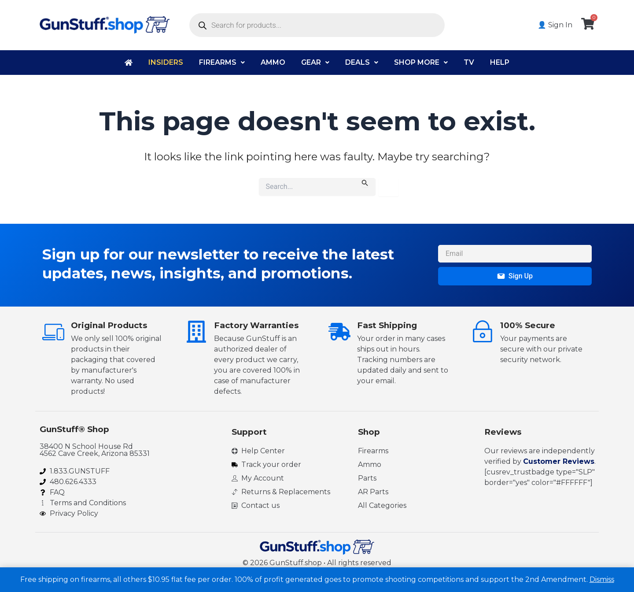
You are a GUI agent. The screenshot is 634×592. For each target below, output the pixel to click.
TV (469, 62)
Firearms (222, 62)
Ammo (273, 62)
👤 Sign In (555, 25)
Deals (361, 62)
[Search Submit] (365, 182)
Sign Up (515, 276)
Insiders (165, 62)
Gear (315, 62)
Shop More (421, 62)
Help (499, 62)
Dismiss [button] (602, 579)
